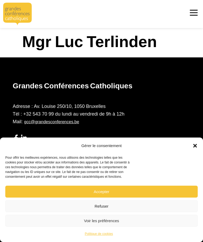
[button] (195, 145)
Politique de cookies (99, 234)
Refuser (102, 206)
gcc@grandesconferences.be (51, 122)
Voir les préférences (101, 220)
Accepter (101, 191)
